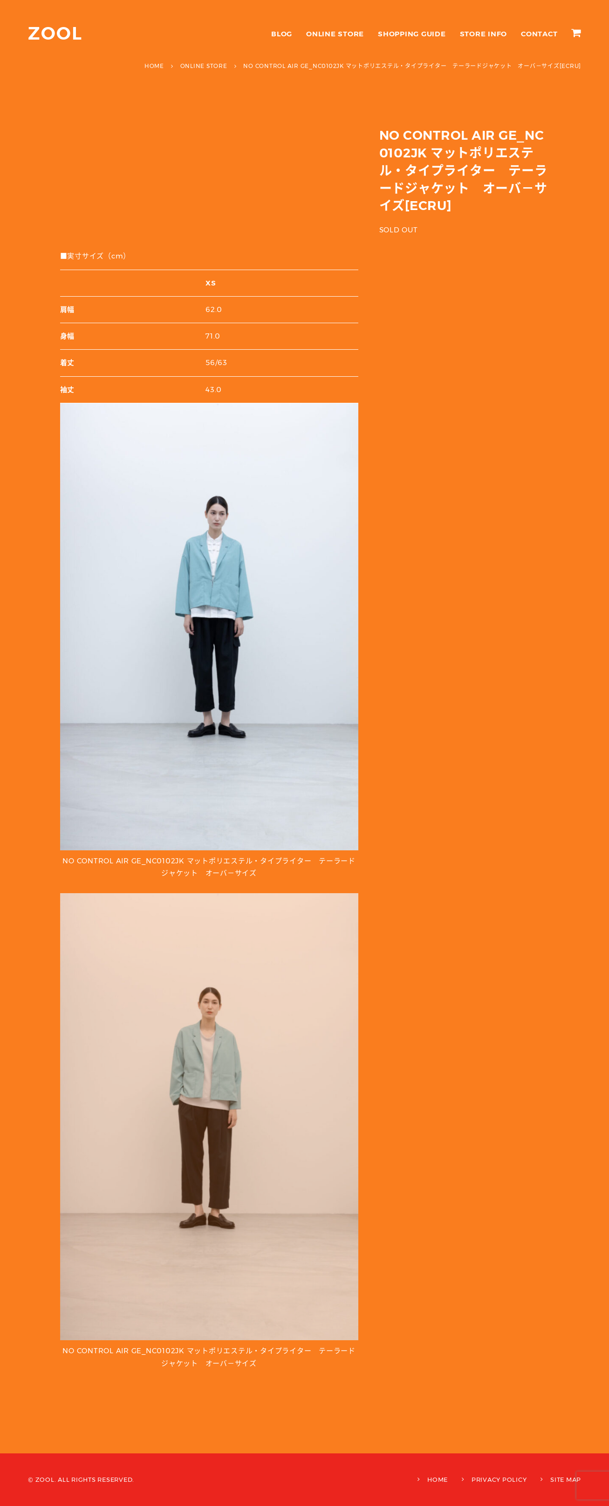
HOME (437, 1479)
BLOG (281, 33)
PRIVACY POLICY (499, 1479)
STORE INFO (483, 33)
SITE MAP (565, 1479)
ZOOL (55, 33)
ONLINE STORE (335, 33)
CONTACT (539, 33)
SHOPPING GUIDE (412, 33)
